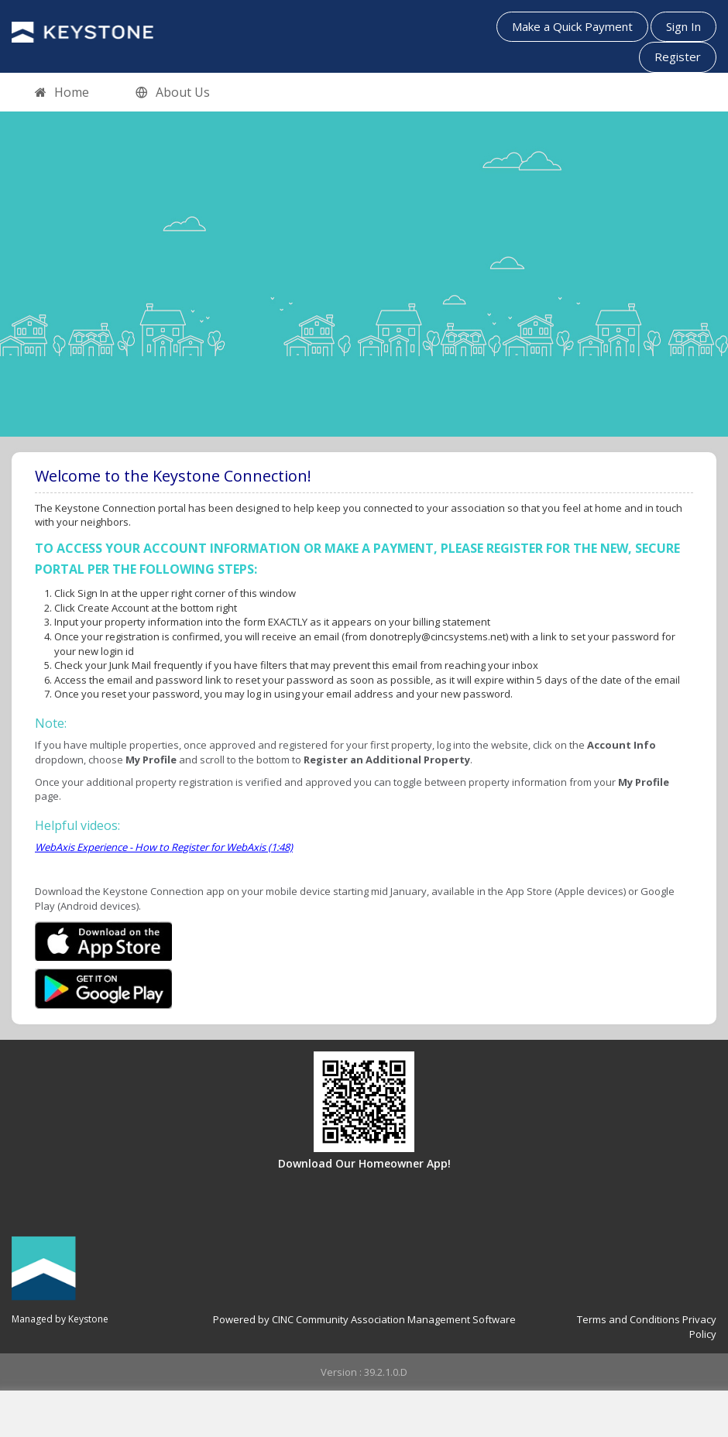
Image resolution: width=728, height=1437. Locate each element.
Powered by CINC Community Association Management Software (364, 1319)
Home (62, 93)
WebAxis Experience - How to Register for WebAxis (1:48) (164, 847)
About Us (173, 93)
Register (677, 56)
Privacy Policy (699, 1326)
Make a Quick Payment (572, 26)
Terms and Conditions (628, 1319)
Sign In (683, 26)
